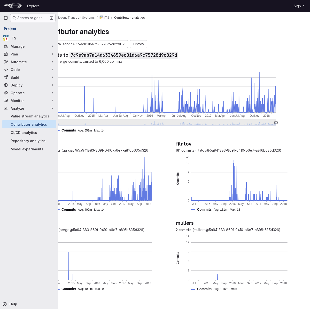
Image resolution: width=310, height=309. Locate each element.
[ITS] (29, 38)
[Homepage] (13, 6)
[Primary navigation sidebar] (6, 18)
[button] (105, 130)
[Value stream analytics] (29, 116)
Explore (33, 6)
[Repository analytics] (29, 141)
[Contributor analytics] (29, 124)
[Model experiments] (29, 149)
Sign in (299, 6)
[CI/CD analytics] (29, 132)
